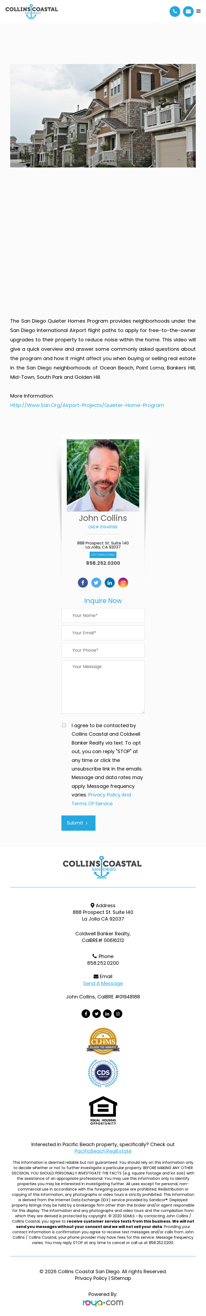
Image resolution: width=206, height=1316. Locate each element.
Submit (77, 823)
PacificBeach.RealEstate (103, 1151)
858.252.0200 (103, 563)
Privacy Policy (91, 1278)
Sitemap (121, 1278)
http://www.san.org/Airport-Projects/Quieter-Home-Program (87, 405)
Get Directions (103, 554)
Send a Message (103, 983)
